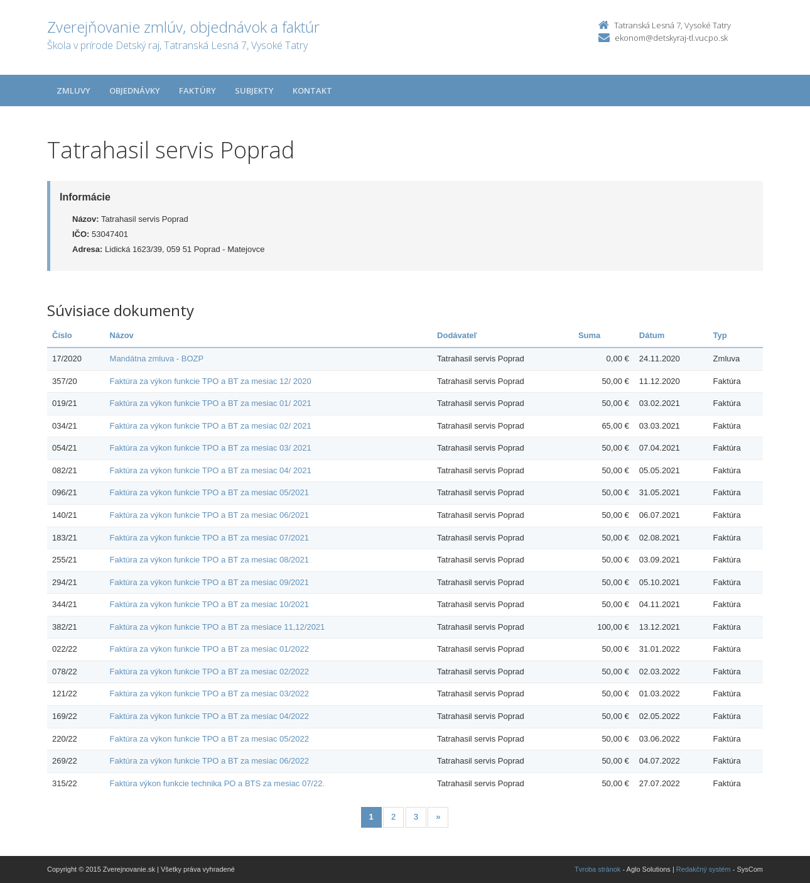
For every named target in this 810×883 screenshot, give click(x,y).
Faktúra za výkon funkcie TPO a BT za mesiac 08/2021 (209, 559)
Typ (720, 335)
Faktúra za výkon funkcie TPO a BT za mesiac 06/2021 (209, 515)
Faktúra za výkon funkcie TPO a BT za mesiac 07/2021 (209, 537)
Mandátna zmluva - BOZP (157, 358)
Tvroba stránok (597, 869)
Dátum (651, 335)
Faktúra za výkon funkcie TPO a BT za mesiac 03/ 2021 (210, 447)
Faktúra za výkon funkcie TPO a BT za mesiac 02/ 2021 (210, 426)
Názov (122, 335)
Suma (589, 335)
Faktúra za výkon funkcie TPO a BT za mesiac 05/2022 (209, 738)
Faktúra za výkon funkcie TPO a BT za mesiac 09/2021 (209, 582)
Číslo (62, 335)
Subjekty (254, 90)
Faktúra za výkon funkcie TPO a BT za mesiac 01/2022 (209, 649)
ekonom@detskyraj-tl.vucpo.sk (671, 37)
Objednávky (134, 90)
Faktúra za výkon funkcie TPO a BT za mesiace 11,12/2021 (217, 627)
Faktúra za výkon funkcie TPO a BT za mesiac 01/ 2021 (210, 403)
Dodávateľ (457, 335)
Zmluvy (73, 90)
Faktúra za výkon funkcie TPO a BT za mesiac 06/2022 (209, 760)
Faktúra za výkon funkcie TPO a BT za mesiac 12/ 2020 (210, 381)
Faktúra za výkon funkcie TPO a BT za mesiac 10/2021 (209, 604)
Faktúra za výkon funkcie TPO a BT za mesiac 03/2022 (209, 693)
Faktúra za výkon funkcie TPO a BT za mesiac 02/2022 (209, 671)
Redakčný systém (703, 869)
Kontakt (312, 90)
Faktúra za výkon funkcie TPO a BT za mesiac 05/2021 (209, 492)
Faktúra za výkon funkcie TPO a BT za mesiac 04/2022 (209, 716)
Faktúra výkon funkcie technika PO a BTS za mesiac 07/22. (217, 783)
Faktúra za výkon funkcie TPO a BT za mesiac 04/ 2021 (210, 470)
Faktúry (197, 90)
